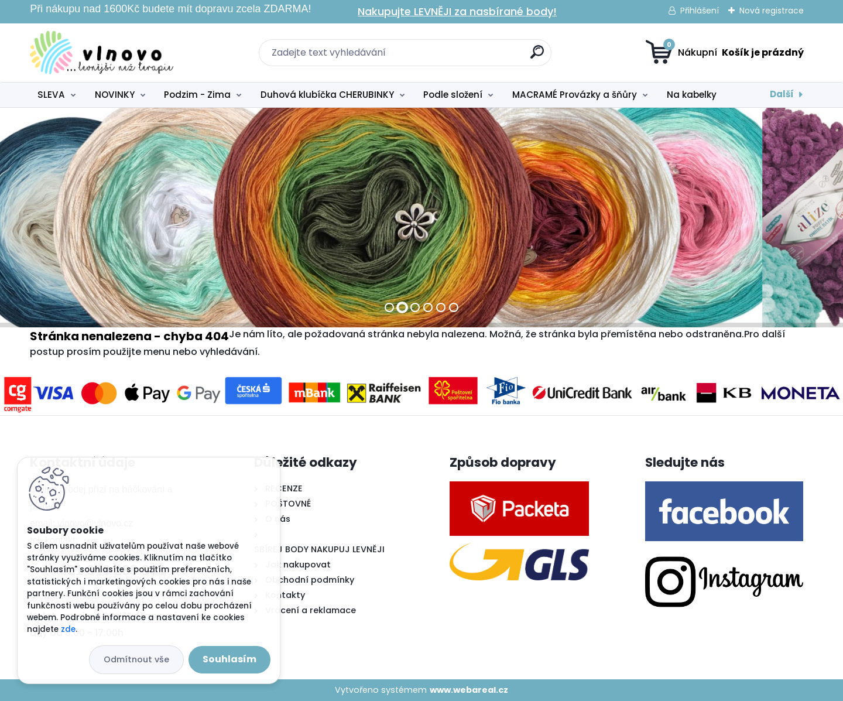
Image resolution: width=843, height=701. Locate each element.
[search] (537, 56)
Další (782, 94)
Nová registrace (771, 10)
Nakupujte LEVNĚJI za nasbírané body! (457, 11)
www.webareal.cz (469, 690)
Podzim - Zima (197, 94)
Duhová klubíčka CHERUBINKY (327, 94)
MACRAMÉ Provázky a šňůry (574, 94)
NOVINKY (115, 94)
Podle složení (452, 94)
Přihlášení (699, 10)
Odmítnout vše (136, 659)
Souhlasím (229, 659)
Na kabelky (692, 94)
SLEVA (51, 94)
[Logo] (101, 52)
